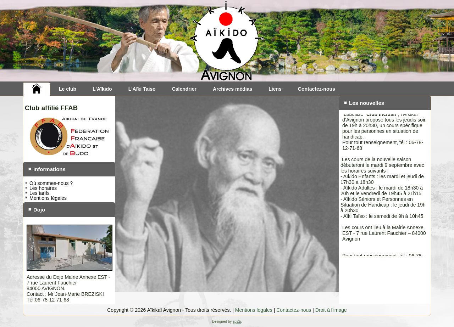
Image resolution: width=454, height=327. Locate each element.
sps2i (237, 321)
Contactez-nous (316, 89)
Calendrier (184, 89)
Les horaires (43, 188)
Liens (275, 89)
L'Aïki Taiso (142, 89)
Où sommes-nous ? (51, 183)
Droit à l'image (331, 310)
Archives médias (232, 89)
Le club (67, 89)
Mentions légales (48, 198)
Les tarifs (39, 193)
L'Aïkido (102, 89)
